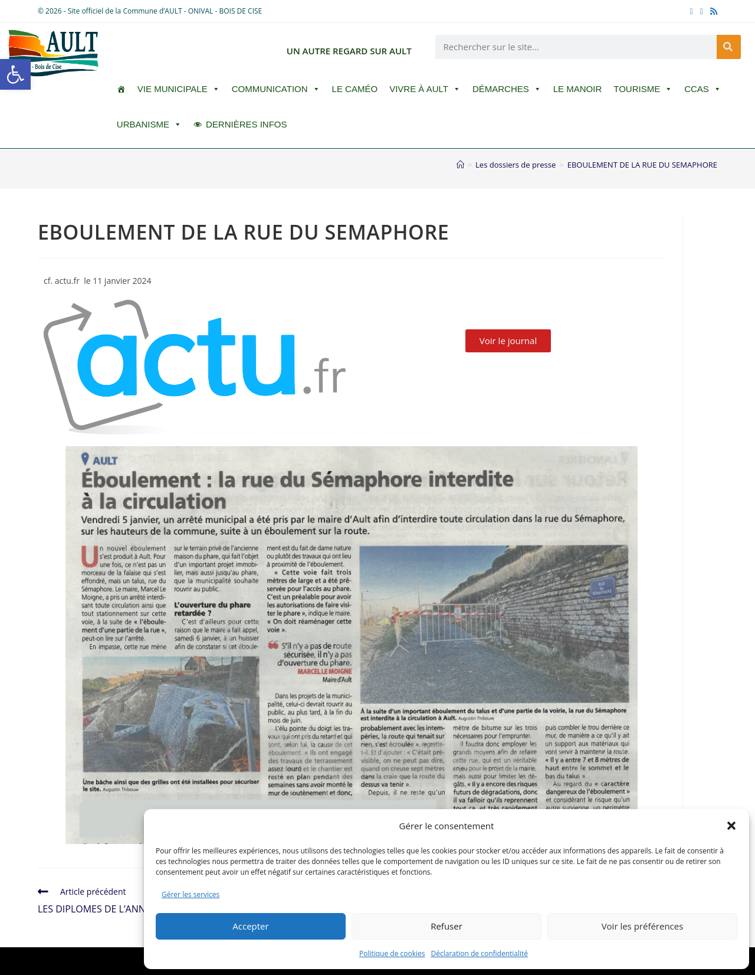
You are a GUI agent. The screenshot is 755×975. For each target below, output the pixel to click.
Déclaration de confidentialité (479, 953)
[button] (15, 74)
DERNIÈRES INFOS (246, 124)
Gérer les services (190, 894)
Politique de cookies (392, 953)
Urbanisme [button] (149, 124)
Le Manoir (577, 89)
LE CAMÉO (355, 89)
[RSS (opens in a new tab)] (712, 11)
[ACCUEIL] (121, 89)
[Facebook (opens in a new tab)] (692, 11)
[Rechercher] (729, 47)
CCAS (702, 89)
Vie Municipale (178, 89)
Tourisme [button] (642, 89)
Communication (276, 89)
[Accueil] (460, 164)
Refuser (446, 926)
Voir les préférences (643, 926)
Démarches (506, 89)
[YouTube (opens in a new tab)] (702, 11)
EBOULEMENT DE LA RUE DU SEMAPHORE (642, 164)
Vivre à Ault (425, 89)
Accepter (250, 926)
